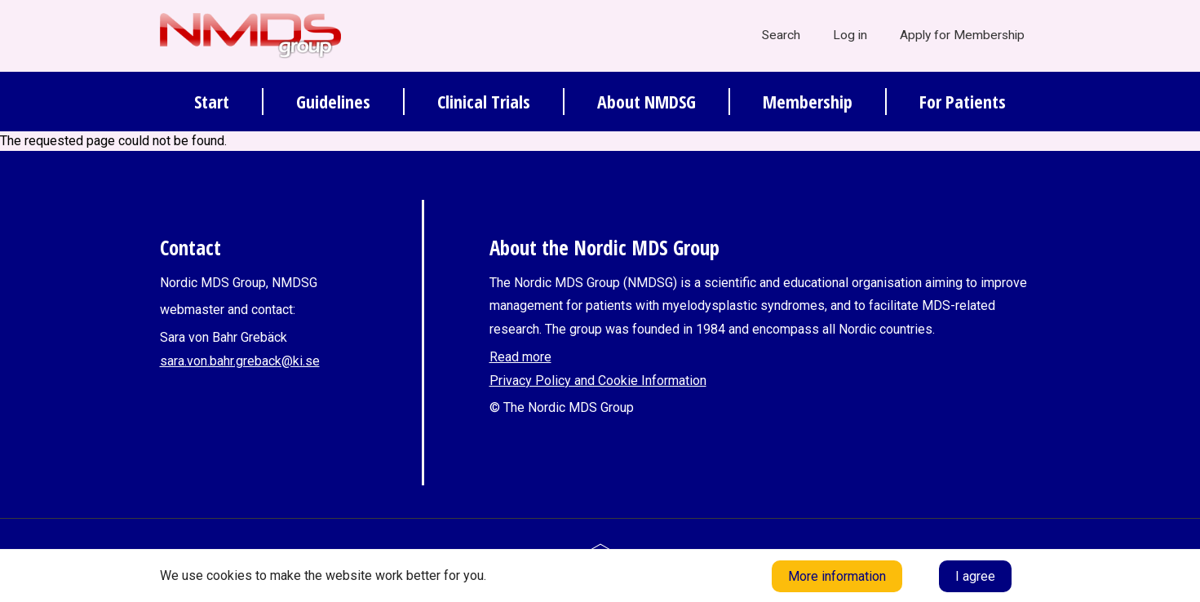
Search (781, 35)
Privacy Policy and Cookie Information (597, 380)
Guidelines (333, 101)
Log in (850, 35)
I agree (975, 576)
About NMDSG (646, 101)
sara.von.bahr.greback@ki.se (240, 361)
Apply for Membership (962, 35)
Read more (520, 357)
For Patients (962, 101)
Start (211, 101)
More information (837, 576)
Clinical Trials (483, 101)
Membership (807, 101)
